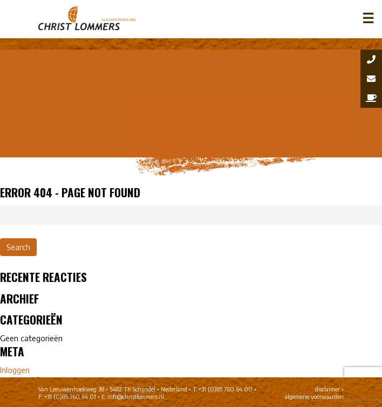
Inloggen (15, 370)
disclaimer (327, 389)
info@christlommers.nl (135, 397)
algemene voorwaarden (314, 397)
